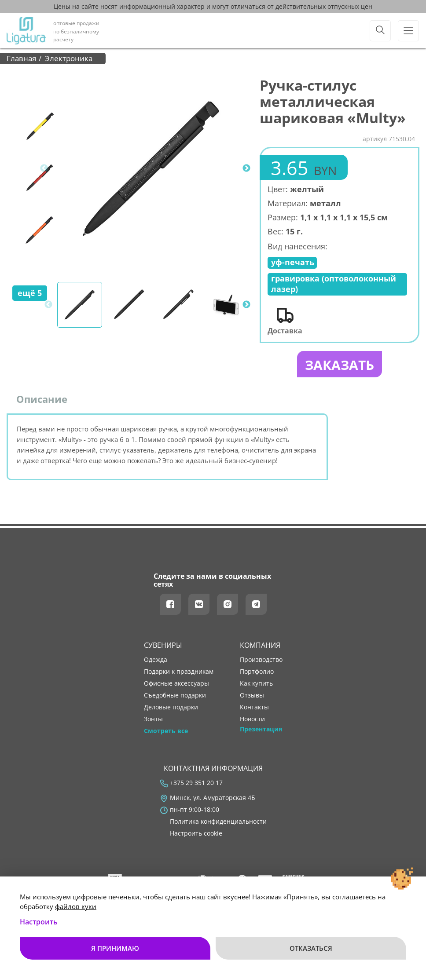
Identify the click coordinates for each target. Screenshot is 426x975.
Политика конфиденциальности (218, 821)
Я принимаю (115, 948)
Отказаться (311, 948)
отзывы (252, 695)
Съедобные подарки (175, 695)
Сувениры (163, 645)
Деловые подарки (171, 707)
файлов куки (75, 906)
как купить (256, 683)
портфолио (257, 671)
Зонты (153, 719)
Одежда (155, 659)
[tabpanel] (151, 168)
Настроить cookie (196, 833)
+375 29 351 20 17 (196, 782)
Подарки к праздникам (178, 671)
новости (252, 719)
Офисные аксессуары (176, 683)
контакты (254, 707)
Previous (44, 168)
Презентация (261, 729)
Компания (260, 645)
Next (246, 168)
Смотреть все (166, 730)
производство (261, 659)
